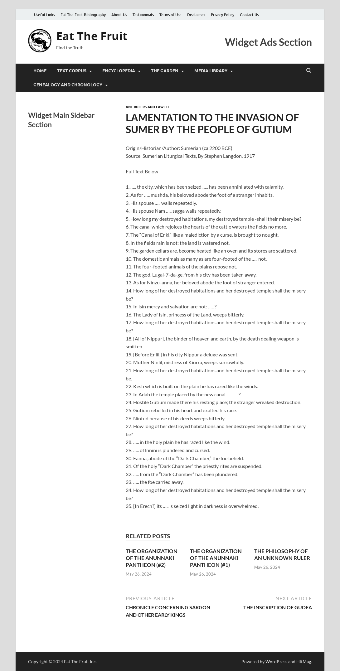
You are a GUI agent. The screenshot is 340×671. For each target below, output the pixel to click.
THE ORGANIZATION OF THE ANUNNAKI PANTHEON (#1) (216, 558)
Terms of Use (170, 14)
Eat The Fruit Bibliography (83, 14)
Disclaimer (196, 14)
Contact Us (249, 14)
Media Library (210, 70)
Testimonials (143, 14)
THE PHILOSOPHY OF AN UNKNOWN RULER (282, 554)
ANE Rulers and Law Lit (147, 107)
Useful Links (44, 14)
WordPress (276, 661)
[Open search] (308, 71)
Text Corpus (71, 70)
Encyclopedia (118, 70)
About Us (119, 14)
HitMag (303, 661)
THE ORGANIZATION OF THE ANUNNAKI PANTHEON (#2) (151, 558)
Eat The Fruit (92, 36)
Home (39, 70)
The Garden (164, 70)
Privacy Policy (222, 14)
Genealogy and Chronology (67, 84)
